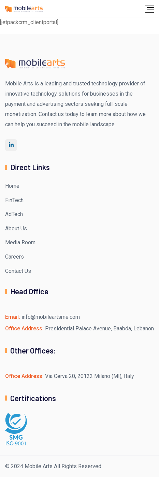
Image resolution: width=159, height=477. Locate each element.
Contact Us (18, 271)
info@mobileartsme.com (50, 317)
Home (12, 186)
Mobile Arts (39, 466)
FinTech (14, 200)
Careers (14, 256)
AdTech (14, 214)
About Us (16, 228)
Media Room (20, 242)
